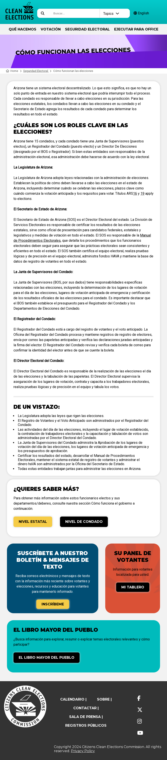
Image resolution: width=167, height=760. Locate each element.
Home (12, 71)
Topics (111, 14)
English (141, 13)
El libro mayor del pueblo (46, 657)
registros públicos (86, 725)
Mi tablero (132, 587)
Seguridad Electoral (87, 29)
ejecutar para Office (136, 29)
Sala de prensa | (86, 717)
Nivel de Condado (84, 522)
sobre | (104, 699)
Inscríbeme (53, 604)
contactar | (86, 708)
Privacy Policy (83, 751)
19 (142, 193)
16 (135, 193)
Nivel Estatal (33, 522)
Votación (51, 29)
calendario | (73, 699)
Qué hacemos (22, 29)
